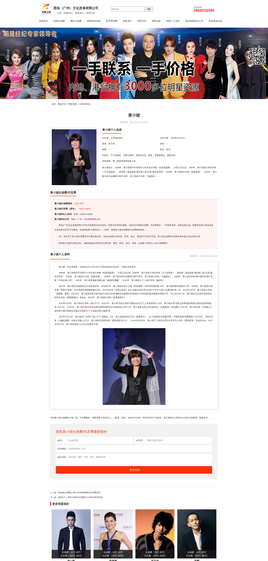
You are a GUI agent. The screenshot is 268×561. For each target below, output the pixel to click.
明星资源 (72, 104)
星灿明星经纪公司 (194, 21)
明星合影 (156, 21)
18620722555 (257, 45)
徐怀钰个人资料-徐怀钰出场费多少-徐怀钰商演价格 (80, 497)
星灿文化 (62, 104)
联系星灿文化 (215, 21)
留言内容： (62, 457)
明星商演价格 (93, 21)
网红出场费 (76, 21)
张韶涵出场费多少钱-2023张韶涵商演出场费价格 (79, 492)
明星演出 (127, 21)
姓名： (60, 440)
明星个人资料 (173, 21)
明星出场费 (59, 21)
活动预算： (62, 449)
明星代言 (141, 21)
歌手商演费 (111, 21)
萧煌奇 (88, 307)
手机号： (140, 440)
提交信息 (135, 469)
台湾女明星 (84, 104)
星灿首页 (43, 21)
